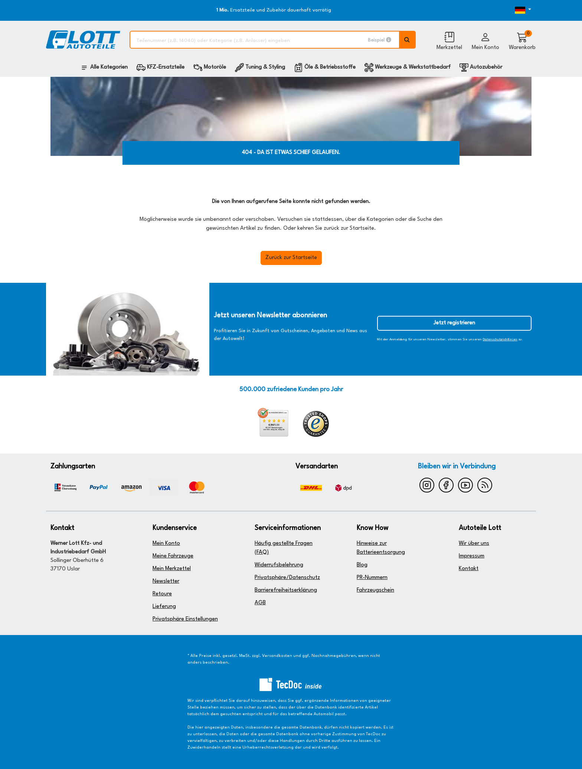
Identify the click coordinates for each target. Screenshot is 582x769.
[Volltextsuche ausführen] (407, 40)
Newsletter (166, 581)
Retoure (162, 594)
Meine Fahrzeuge (173, 556)
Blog (362, 565)
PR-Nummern (372, 577)
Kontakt (468, 569)
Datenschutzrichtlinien (500, 339)
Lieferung (164, 606)
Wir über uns (474, 543)
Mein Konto (166, 543)
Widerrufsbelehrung (279, 565)
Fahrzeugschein (375, 590)
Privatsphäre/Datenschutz (287, 577)
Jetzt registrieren (454, 323)
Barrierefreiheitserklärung (286, 590)
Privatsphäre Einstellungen (185, 619)
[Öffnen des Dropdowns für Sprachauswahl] (511, 10)
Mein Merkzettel (172, 569)
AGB (260, 603)
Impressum (471, 556)
